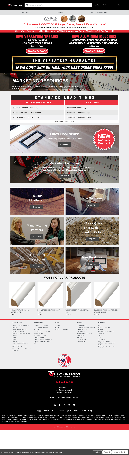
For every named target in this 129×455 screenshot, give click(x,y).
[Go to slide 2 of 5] (62, 113)
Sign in (99, 5)
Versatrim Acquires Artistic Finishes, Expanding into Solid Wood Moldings (58, 27)
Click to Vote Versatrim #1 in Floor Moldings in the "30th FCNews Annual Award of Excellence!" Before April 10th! (64, 31)
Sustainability (16, 370)
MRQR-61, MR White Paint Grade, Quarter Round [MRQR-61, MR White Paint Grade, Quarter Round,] (106, 336)
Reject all (107, 452)
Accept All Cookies (120, 452)
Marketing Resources (104, 366)
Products (25, 12)
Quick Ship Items (81, 364)
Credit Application (82, 354)
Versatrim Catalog (39, 362)
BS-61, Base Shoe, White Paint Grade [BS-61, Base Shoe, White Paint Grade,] (48, 336)
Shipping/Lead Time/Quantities (106, 372)
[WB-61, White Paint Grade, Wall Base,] (78, 320)
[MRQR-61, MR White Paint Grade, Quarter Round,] (106, 320)
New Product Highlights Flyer (42, 356)
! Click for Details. (88, 27)
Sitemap (14, 366)
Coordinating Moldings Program (86, 352)
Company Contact (82, 350)
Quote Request (81, 366)
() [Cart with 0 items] (119, 5)
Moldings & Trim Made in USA (106, 368)
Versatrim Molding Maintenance (43, 364)
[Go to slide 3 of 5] (64, 113)
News (14, 364)
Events (100, 360)
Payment (79, 362)
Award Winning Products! (19, 354)
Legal (14, 362)
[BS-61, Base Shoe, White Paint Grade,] (50, 320)
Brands (60, 12)
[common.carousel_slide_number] (64, 94)
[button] (32, 44)
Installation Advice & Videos (84, 358)
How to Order (101, 364)
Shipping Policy (38, 358)
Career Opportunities (18, 356)
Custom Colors (81, 356)
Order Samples (81, 360)
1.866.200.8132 (65, 407)
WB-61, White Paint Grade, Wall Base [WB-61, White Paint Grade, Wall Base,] (77, 336)
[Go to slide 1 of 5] (60, 113)
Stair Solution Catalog (40, 360)
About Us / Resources (99, 12)
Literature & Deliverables (41, 350)
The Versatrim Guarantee (19, 372)
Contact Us (101, 358)
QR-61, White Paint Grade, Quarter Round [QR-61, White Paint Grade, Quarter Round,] (19, 336)
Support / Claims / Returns (20, 368)
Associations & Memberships (106, 356)
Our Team (100, 370)
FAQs (99, 362)
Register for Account (108, 5)
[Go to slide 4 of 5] (66, 113)
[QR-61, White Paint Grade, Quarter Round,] (22, 320)
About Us (100, 350)
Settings (97, 452)
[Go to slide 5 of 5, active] (68, 113)
